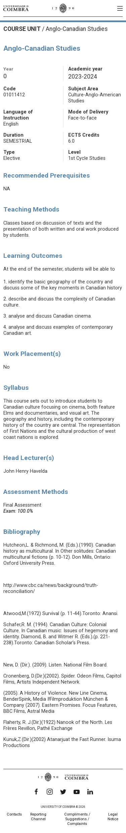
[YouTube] (76, 791)
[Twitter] (63, 791)
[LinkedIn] (90, 791)
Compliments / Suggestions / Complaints (77, 819)
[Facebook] (36, 791)
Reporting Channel (38, 816)
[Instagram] (49, 791)
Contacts (14, 814)
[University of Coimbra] (16, 8)
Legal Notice (113, 816)
